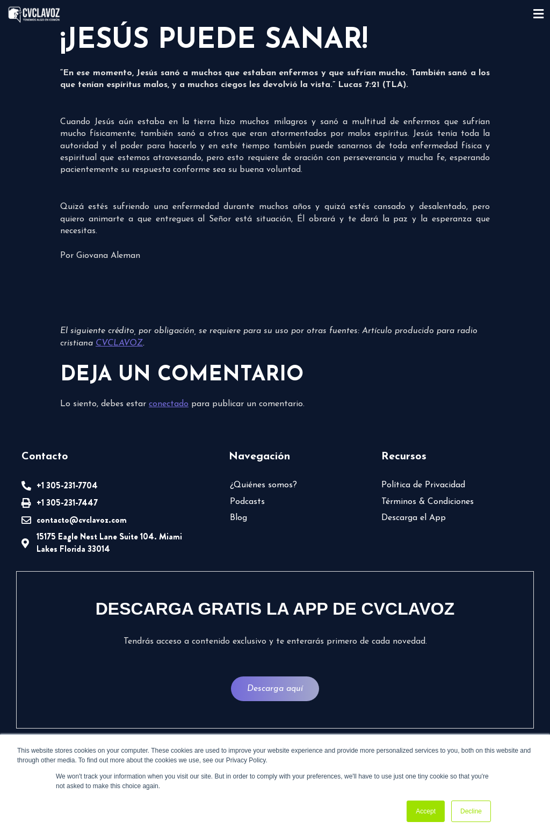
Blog (238, 518)
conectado (169, 404)
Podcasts (247, 502)
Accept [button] (426, 811)
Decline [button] (471, 811)
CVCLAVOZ (119, 343)
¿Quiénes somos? (263, 485)
